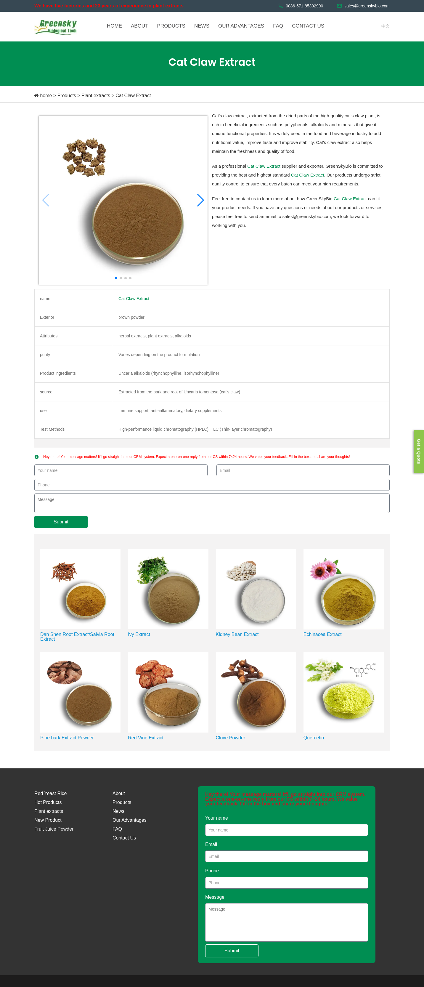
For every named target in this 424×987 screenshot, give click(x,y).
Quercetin (313, 737)
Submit (61, 521)
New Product (48, 820)
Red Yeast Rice (50, 793)
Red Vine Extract (145, 737)
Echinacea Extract (322, 634)
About (119, 793)
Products (66, 95)
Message (214, 897)
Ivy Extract (139, 634)
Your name (216, 818)
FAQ (117, 828)
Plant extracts (95, 95)
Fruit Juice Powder (54, 828)
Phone (212, 870)
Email (211, 844)
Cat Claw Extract (133, 95)
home (46, 95)
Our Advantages (130, 820)
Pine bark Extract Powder (67, 737)
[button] (201, 200)
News (118, 811)
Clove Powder (230, 737)
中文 (385, 26)
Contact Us (124, 837)
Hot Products (48, 802)
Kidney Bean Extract (237, 634)
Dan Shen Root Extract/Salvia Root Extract (77, 637)
